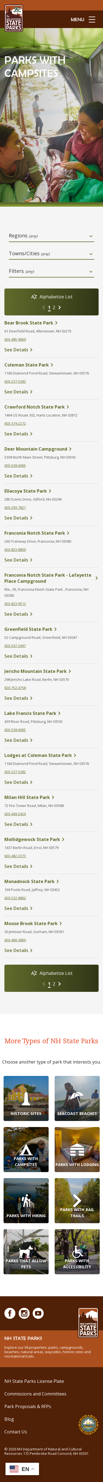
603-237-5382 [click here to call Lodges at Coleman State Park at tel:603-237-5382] (15, 771)
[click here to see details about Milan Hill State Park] (51, 797)
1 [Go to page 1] (49, 307)
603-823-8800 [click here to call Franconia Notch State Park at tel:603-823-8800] (15, 549)
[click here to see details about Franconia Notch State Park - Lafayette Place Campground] (51, 578)
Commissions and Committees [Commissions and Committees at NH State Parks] (35, 1394)
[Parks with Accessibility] (77, 1251)
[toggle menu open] (83, 19)
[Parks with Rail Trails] (77, 1200)
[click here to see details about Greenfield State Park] (51, 629)
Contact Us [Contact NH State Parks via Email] (15, 1432)
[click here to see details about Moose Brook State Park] (51, 923)
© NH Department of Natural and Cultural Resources (46, 1451)
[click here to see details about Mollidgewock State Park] (51, 839)
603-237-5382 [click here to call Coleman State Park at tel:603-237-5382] (15, 381)
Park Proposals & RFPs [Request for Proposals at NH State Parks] (27, 1406)
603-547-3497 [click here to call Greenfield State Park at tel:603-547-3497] (15, 645)
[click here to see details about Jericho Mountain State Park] (51, 671)
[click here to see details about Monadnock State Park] (51, 881)
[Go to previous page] (43, 307)
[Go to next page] (59, 307)
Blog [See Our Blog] (9, 1419)
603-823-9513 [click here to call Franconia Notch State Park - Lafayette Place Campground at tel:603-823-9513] (15, 603)
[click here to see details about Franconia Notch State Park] (51, 533)
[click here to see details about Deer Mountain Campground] (51, 449)
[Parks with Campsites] (26, 1149)
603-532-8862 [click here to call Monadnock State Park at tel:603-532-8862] (15, 897)
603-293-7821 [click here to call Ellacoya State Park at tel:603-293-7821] (15, 507)
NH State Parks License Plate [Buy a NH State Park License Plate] (34, 1381)
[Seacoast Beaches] (77, 1098)
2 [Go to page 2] (54, 307)
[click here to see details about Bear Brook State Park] (51, 323)
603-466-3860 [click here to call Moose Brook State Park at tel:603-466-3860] (15, 939)
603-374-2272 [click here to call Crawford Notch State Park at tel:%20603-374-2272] (15, 423)
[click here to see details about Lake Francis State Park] (51, 713)
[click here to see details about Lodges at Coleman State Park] (51, 755)
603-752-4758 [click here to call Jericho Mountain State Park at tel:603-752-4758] (15, 687)
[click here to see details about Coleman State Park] (51, 365)
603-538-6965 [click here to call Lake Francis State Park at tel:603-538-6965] (15, 729)
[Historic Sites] (26, 1098)
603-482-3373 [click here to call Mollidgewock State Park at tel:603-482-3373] (15, 855)
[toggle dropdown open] (91, 236)
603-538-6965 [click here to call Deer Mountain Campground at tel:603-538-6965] (15, 465)
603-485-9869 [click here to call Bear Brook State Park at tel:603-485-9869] (15, 339)
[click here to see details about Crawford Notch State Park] (51, 407)
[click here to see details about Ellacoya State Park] (51, 491)
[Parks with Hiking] (26, 1200)
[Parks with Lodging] (77, 1149)
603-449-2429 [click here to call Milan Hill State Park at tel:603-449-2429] (15, 813)
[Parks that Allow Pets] (26, 1251)
